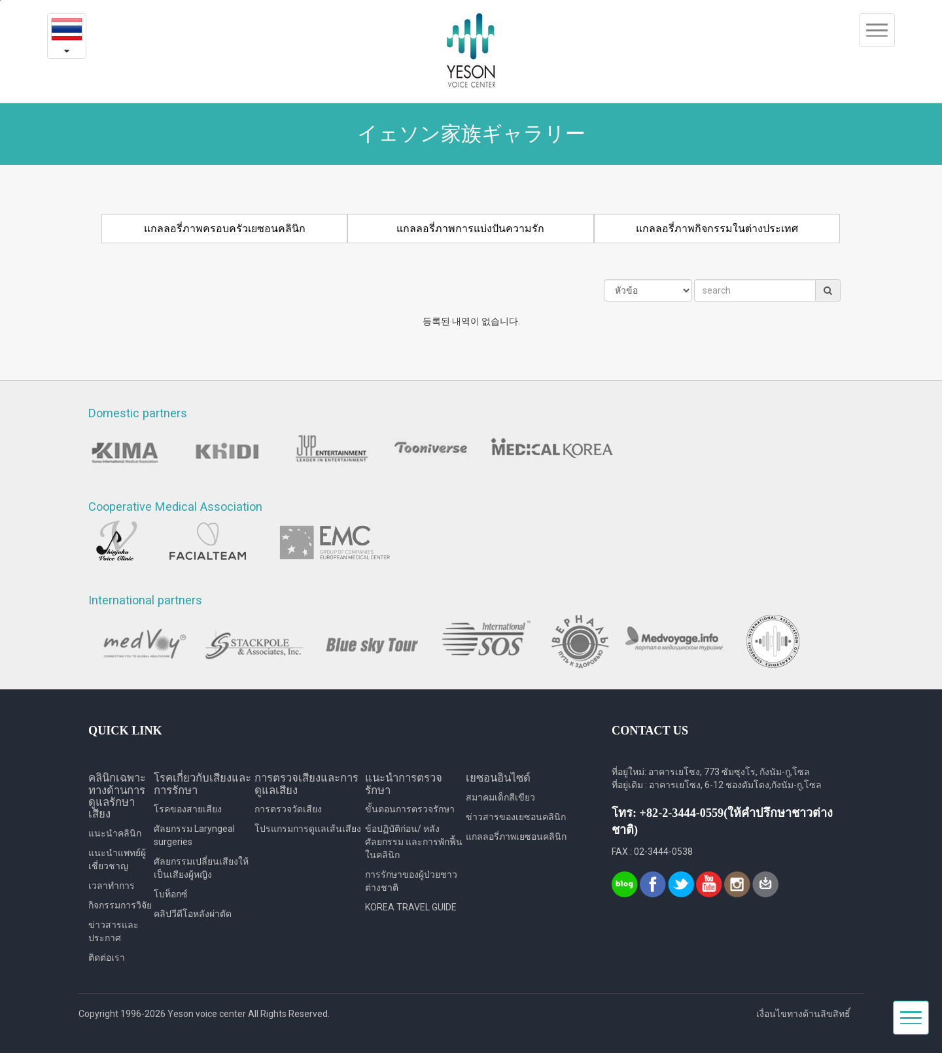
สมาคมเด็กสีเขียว (500, 797)
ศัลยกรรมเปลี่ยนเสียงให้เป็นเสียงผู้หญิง (201, 868)
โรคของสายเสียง (188, 809)
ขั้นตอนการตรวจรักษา (410, 809)
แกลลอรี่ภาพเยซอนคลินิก (516, 836)
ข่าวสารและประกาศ (113, 931)
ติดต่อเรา (106, 957)
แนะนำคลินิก (114, 833)
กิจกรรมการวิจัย (120, 905)
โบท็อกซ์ (171, 894)
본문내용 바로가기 (0, 0)
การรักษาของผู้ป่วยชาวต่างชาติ (411, 881)
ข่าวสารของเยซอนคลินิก (516, 817)
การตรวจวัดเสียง (288, 809)
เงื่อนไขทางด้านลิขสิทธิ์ (803, 1014)
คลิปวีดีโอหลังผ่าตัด (193, 913)
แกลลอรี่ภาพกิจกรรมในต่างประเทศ (717, 228)
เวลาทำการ (111, 885)
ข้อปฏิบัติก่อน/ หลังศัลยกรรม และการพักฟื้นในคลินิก (413, 841)
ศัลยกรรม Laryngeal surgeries (194, 835)
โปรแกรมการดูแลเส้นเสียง (307, 828)
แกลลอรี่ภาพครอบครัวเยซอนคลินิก (224, 228)
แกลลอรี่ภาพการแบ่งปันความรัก (470, 228)
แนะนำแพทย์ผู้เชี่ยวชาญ (117, 859)
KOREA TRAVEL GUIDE (411, 907)
